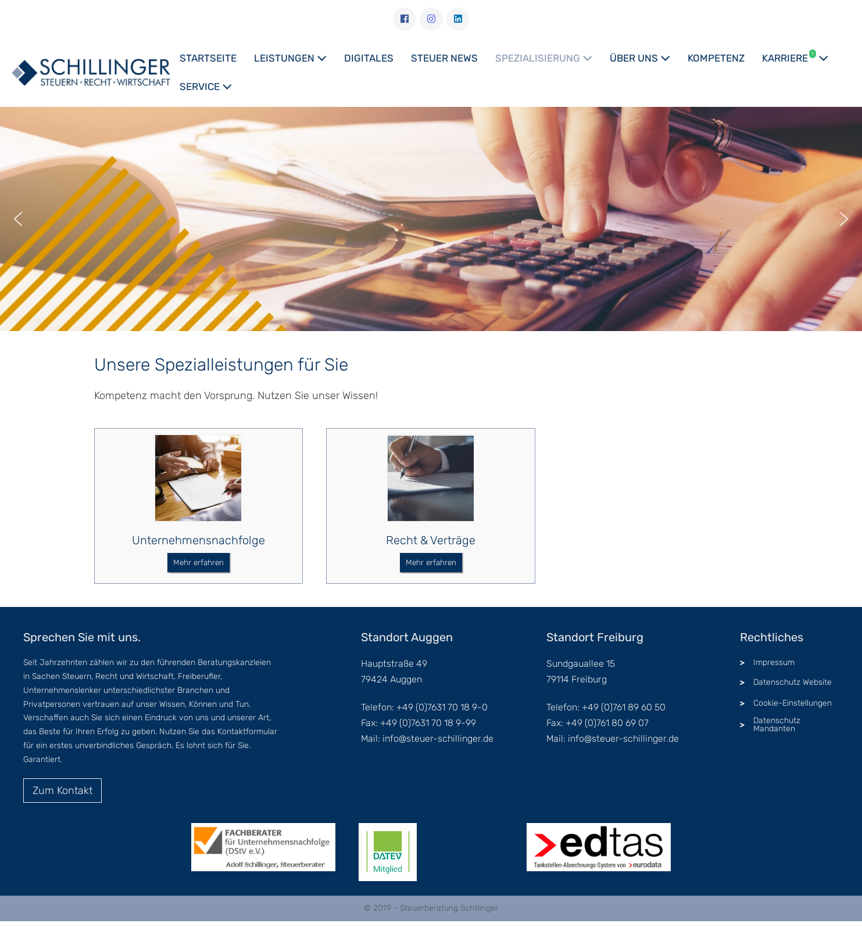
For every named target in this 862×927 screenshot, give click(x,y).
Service (206, 86)
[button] (18, 219)
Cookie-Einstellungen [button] (792, 703)
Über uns (640, 58)
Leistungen (290, 58)
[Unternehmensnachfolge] (198, 479)
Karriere (795, 56)
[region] (431, 219)
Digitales (369, 58)
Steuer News (444, 58)
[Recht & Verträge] (430, 479)
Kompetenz (716, 58)
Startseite (208, 58)
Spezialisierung (543, 58)
